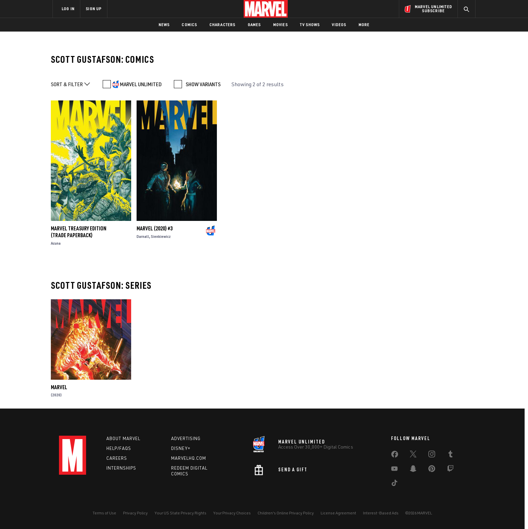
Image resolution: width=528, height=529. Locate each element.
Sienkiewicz (161, 236)
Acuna (56, 243)
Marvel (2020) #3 (154, 228)
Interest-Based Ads (381, 512)
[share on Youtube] (394, 470)
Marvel (59, 387)
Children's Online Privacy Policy (286, 512)
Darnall (143, 236)
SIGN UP (93, 8)
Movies (280, 24)
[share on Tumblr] (450, 455)
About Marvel (123, 438)
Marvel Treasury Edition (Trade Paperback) (78, 232)
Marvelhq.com (188, 458)
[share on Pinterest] (431, 470)
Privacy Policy (135, 512)
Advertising (186, 438)
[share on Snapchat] (413, 470)
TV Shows (310, 24)
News (164, 24)
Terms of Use (104, 512)
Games (254, 24)
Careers (116, 458)
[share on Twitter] (413, 455)
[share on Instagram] (431, 455)
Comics (189, 24)
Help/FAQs (118, 448)
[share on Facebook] (394, 455)
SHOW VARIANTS (203, 84)
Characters (222, 24)
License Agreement (338, 512)
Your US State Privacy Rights (180, 512)
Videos (339, 24)
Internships (121, 468)
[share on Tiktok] (394, 484)
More (364, 24)
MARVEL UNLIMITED (141, 84)
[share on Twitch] (450, 470)
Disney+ (180, 448)
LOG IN (68, 8)
